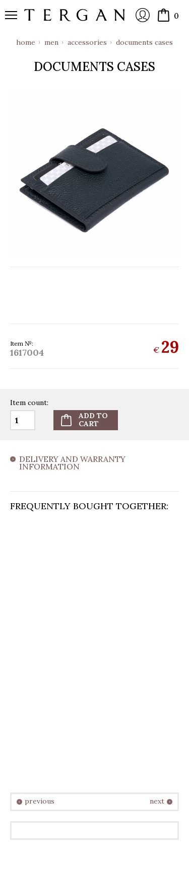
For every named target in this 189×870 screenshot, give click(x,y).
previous (39, 801)
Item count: (29, 403)
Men (51, 42)
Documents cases (144, 42)
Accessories (87, 42)
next (157, 801)
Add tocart (93, 419)
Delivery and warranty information (72, 463)
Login (143, 15)
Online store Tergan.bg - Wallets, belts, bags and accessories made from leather (74, 15)
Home (25, 42)
